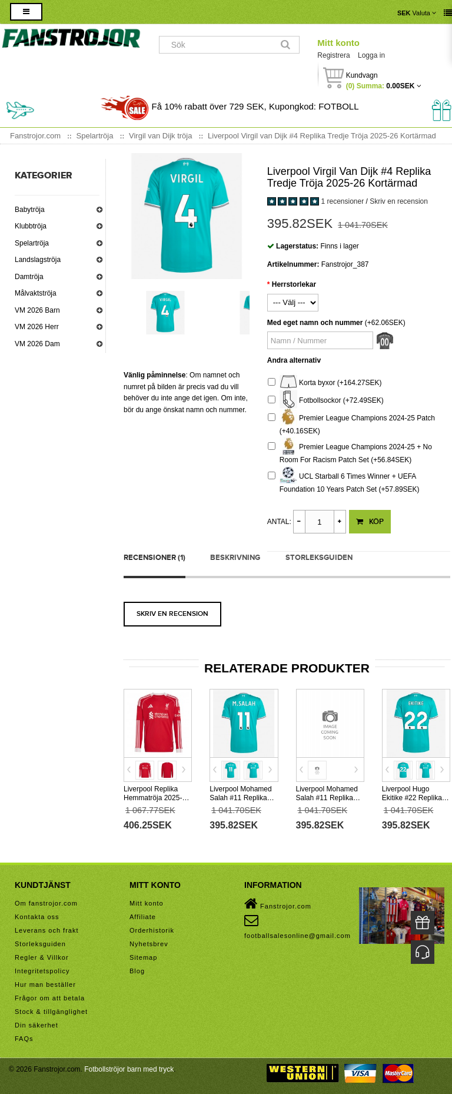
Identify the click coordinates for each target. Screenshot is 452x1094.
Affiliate (142, 916)
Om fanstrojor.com (46, 903)
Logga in (371, 55)
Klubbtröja (30, 226)
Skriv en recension (399, 201)
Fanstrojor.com (277, 904)
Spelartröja (32, 243)
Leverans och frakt (47, 930)
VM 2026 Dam (37, 344)
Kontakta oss (37, 916)
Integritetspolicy (42, 970)
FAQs (24, 1038)
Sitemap (143, 957)
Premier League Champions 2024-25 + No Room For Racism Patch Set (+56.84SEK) (350, 452)
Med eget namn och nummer (315, 323)
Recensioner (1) (154, 557)
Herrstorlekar (294, 284)
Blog (137, 970)
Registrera (333, 55)
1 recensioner (342, 201)
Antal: (279, 522)
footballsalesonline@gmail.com (297, 926)
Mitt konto (338, 43)
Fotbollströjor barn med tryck (129, 1069)
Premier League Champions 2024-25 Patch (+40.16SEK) (351, 423)
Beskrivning (235, 557)
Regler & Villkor (42, 957)
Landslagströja (38, 260)
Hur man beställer (45, 984)
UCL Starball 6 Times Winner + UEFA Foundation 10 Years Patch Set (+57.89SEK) (344, 481)
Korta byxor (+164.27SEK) (325, 383)
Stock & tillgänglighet (51, 1011)
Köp (370, 521)
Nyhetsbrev (148, 943)
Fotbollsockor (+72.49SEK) (326, 400)
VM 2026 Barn (37, 310)
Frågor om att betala (50, 998)
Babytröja (30, 209)
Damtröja (29, 277)
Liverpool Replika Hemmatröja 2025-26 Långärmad (157, 798)
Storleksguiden (319, 557)
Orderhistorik (151, 930)
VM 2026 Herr (37, 327)
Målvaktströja (35, 293)
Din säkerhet (36, 1025)
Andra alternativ (294, 360)
